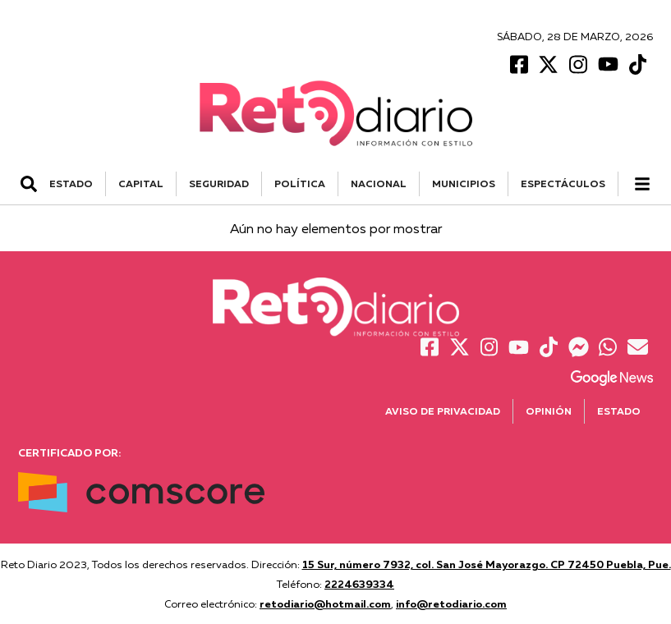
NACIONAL (379, 183)
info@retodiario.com (451, 603)
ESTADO (71, 183)
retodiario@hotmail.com (325, 603)
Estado (619, 411)
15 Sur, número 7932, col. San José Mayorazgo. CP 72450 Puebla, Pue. (486, 564)
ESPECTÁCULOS (563, 183)
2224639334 (359, 583)
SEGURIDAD (219, 183)
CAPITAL (140, 183)
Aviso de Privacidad (442, 411)
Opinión (549, 411)
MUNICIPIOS (463, 183)
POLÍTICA (299, 183)
